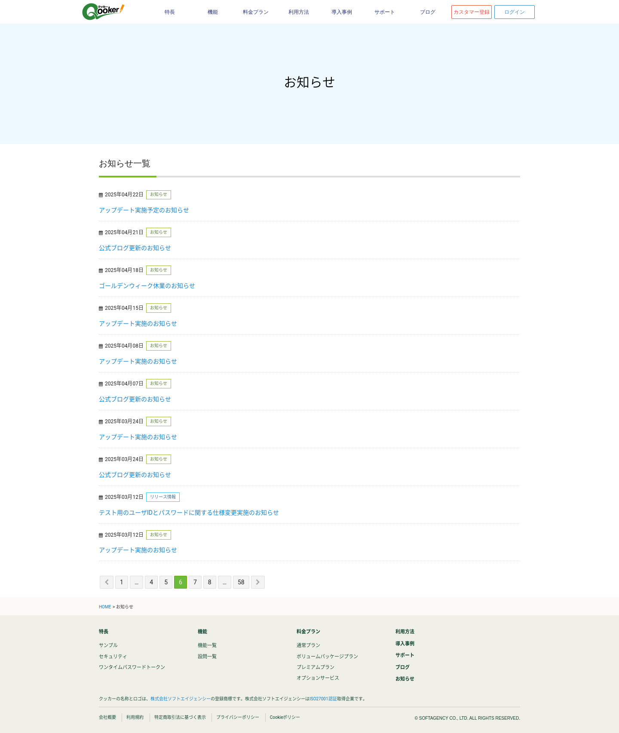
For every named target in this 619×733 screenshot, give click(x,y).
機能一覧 (207, 645)
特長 (170, 12)
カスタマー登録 (472, 12)
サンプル (108, 645)
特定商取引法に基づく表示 (180, 717)
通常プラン (308, 645)
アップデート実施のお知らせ (138, 323)
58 (241, 582)
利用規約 (135, 717)
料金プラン (256, 12)
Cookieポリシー (285, 717)
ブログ (427, 12)
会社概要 (107, 717)
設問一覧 (207, 657)
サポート (384, 12)
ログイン (514, 12)
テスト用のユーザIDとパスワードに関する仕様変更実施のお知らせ (189, 512)
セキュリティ (113, 657)
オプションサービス (318, 678)
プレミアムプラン (315, 667)
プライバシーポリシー (237, 717)
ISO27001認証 (323, 698)
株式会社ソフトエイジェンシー (180, 698)
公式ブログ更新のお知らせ (135, 247)
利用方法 (298, 12)
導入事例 (341, 12)
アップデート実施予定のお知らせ (144, 210)
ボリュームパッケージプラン (327, 657)
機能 (213, 12)
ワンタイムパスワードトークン (132, 667)
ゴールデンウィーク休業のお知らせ (147, 285)
